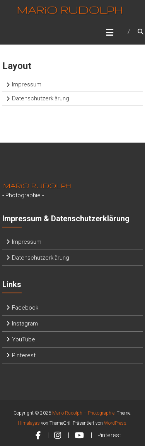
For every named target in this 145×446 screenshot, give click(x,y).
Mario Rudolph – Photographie (83, 413)
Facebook (25, 307)
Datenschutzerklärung (40, 98)
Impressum (26, 84)
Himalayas (29, 423)
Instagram (25, 323)
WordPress (115, 423)
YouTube (23, 339)
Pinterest (24, 355)
